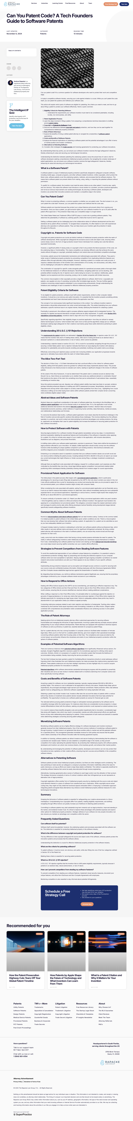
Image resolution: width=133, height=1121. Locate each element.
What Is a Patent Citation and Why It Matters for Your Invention (106, 978)
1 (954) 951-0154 (20, 1056)
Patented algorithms (47, 669)
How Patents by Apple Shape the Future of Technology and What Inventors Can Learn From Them (65, 979)
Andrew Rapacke (19, 81)
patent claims (53, 123)
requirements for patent (51, 335)
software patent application (50, 404)
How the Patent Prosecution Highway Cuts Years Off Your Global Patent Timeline (24, 978)
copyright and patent (73, 127)
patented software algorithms (74, 649)
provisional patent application (87, 478)
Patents (43, 34)
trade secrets (67, 147)
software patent (104, 134)
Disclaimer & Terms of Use (32, 1081)
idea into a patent (76, 406)
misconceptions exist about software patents (63, 517)
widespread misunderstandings (106, 542)
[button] (35, 3)
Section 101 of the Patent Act (86, 335)
